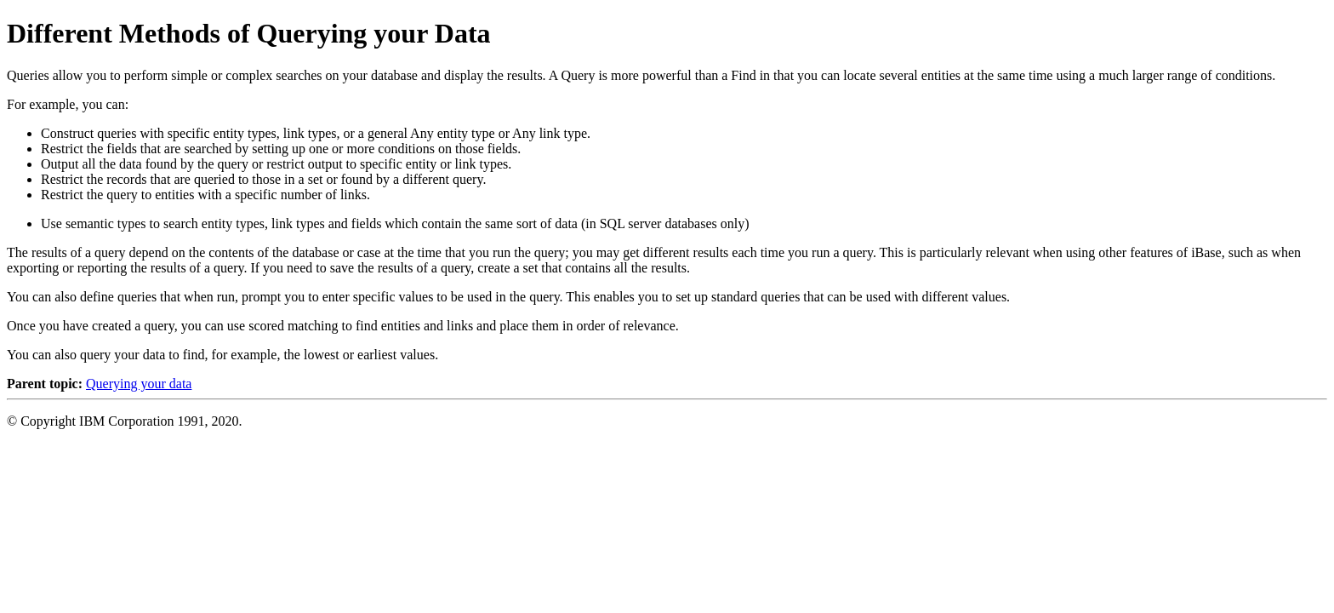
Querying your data (138, 383)
